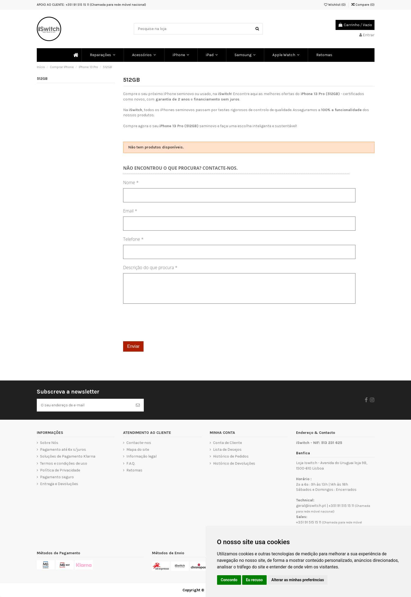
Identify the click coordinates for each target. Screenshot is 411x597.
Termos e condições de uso (63, 463)
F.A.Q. (130, 463)
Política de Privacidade (60, 470)
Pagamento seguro (57, 477)
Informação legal (141, 456)
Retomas (134, 470)
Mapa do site (137, 449)
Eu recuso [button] (254, 580)
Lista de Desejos (227, 449)
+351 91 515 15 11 (341, 505)
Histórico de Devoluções (234, 463)
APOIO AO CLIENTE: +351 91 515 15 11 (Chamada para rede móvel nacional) (91, 5)
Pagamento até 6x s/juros (63, 449)
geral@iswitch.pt (311, 505)
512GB (42, 79)
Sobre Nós (49, 442)
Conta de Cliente (227, 442)
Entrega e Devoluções (59, 484)
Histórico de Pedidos (231, 456)
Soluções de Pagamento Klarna (67, 456)
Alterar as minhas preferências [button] (297, 580)
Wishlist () (335, 5)
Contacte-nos (138, 442)
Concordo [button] (229, 580)
